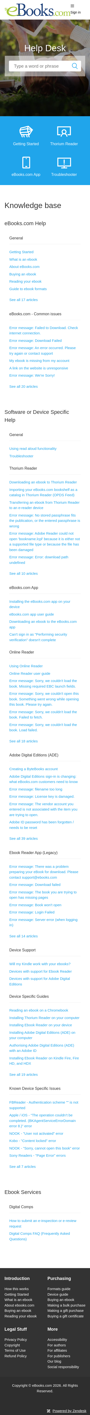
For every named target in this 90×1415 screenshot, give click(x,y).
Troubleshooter (21, 456)
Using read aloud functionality (33, 448)
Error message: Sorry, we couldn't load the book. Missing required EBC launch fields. (43, 683)
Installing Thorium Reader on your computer (44, 1018)
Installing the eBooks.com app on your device (39, 604)
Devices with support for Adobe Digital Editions (39, 981)
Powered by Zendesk (69, 1411)
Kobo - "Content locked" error (32, 1141)
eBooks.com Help (25, 223)
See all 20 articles (23, 386)
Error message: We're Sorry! (32, 375)
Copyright (12, 1345)
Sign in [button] (76, 12)
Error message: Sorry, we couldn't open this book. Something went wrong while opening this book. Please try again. (44, 698)
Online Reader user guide (29, 673)
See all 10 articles (23, 573)
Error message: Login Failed (31, 912)
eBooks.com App (23, 588)
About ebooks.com (19, 1305)
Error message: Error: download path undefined (38, 560)
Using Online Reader (26, 666)
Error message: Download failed (34, 885)
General (16, 238)
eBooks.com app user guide (31, 614)
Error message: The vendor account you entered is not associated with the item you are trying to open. (43, 809)
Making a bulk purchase (66, 1305)
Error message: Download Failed (35, 340)
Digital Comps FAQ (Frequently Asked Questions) (39, 1236)
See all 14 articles (23, 936)
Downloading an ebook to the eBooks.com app (43, 624)
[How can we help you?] (45, 66)
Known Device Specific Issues (34, 1088)
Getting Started (21, 252)
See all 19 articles (23, 1074)
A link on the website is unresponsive (38, 368)
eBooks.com (42, 1385)
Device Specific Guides (29, 996)
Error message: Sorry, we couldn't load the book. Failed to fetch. (43, 714)
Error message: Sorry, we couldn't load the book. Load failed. (43, 727)
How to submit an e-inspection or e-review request (42, 1223)
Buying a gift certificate (66, 1316)
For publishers (59, 1356)
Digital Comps (21, 1207)
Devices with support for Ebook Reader (40, 971)
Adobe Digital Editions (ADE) (34, 755)
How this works (17, 1289)
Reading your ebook (25, 281)
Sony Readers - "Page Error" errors (37, 1155)
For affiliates (57, 1350)
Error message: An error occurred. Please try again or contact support (42, 350)
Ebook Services (23, 1192)
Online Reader (21, 652)
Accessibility (57, 1339)
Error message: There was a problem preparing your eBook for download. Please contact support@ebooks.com (43, 871)
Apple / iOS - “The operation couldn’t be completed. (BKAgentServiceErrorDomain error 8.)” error (42, 1120)
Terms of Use (15, 1350)
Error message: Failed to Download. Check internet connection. (43, 330)
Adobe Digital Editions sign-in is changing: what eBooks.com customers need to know (43, 779)
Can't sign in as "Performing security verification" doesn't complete (38, 637)
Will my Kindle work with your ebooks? (40, 964)
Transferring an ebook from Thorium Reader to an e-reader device (44, 505)
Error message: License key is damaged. (42, 796)
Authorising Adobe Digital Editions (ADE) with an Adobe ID (41, 1048)
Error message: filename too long (35, 789)
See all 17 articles (23, 300)
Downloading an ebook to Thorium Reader (43, 482)
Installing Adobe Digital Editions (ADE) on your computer (42, 1035)
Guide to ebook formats (28, 289)
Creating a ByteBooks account (33, 769)
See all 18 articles (23, 741)
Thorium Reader (23, 468)
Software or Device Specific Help (37, 416)
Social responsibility (63, 1367)
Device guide (58, 1294)
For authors (57, 1345)
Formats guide (59, 1289)
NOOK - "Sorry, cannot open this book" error (44, 1148)
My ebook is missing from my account (39, 361)
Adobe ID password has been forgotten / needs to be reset (41, 825)
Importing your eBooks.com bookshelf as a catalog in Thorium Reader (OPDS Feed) (43, 492)
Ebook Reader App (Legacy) (33, 853)
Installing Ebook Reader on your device (40, 1025)
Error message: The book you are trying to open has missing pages (43, 895)
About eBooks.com (24, 267)
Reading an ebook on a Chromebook (38, 1010)
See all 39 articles (23, 838)
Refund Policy (16, 1356)
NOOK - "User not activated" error (36, 1133)
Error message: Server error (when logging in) (43, 922)
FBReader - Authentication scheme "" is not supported (43, 1105)
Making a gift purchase (66, 1310)
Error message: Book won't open (35, 905)
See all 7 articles (22, 1166)
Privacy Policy (16, 1339)
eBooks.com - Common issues (35, 314)
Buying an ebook (22, 274)
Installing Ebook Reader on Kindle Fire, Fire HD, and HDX (44, 1061)
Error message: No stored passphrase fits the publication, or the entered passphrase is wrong (44, 520)
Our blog (54, 1361)
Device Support (22, 950)
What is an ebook (23, 259)
